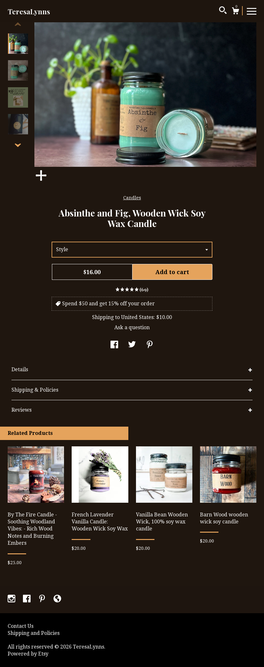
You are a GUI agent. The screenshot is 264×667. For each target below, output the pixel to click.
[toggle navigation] (251, 11)
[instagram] (12, 599)
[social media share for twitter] (132, 345)
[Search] (223, 11)
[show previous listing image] (18, 24)
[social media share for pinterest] (149, 345)
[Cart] (235, 12)
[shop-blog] (57, 599)
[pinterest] (42, 599)
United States (137, 317)
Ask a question (132, 327)
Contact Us (20, 626)
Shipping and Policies (34, 633)
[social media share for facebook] (114, 345)
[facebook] (27, 599)
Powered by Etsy (28, 654)
